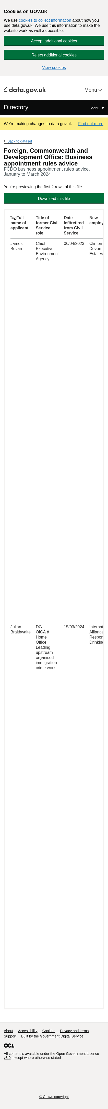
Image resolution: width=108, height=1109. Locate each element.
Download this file (54, 198)
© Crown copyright (54, 1097)
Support (10, 1036)
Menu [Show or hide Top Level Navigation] (95, 108)
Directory (16, 107)
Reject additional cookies (54, 55)
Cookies (48, 1031)
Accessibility (27, 1031)
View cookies (54, 67)
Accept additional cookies (54, 41)
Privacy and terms (74, 1031)
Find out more (90, 124)
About (8, 1031)
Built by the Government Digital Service (52, 1036)
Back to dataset (19, 141)
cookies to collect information (45, 20)
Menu (91, 90)
